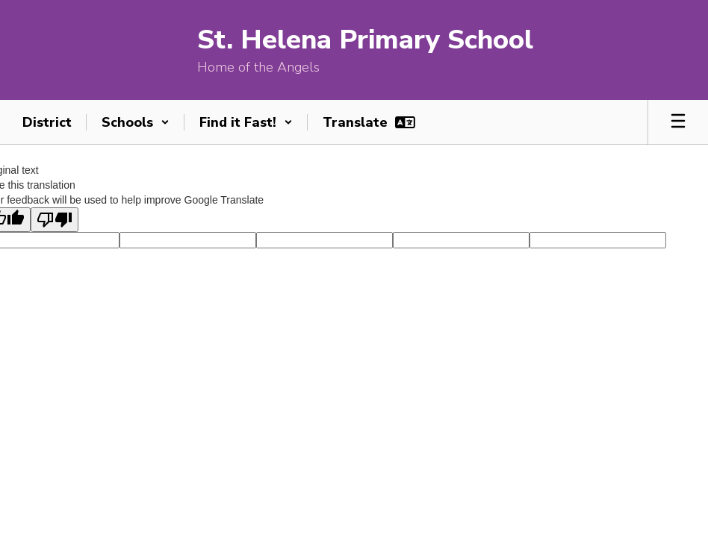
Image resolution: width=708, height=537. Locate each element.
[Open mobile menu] (678, 122)
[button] (135, 122)
